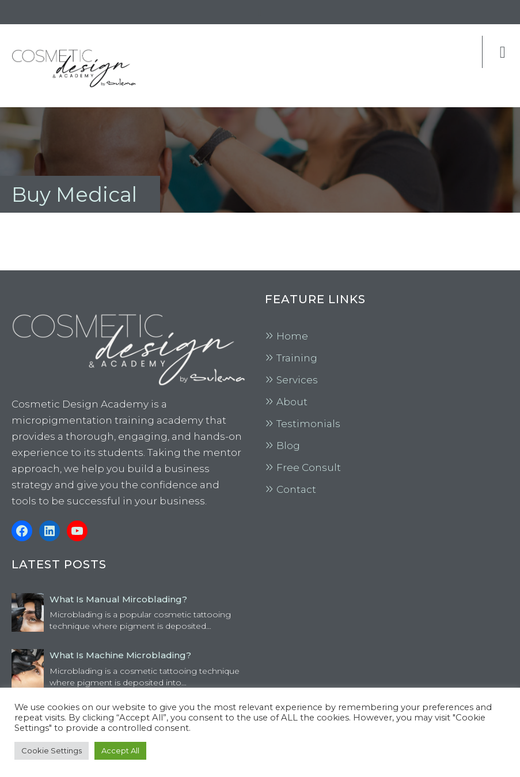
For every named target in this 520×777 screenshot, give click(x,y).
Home (292, 336)
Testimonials (308, 423)
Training (296, 358)
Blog (288, 445)
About (292, 402)
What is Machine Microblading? (120, 655)
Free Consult (308, 467)
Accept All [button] (120, 750)
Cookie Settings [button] (51, 750)
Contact (296, 489)
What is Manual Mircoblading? (118, 599)
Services (297, 380)
